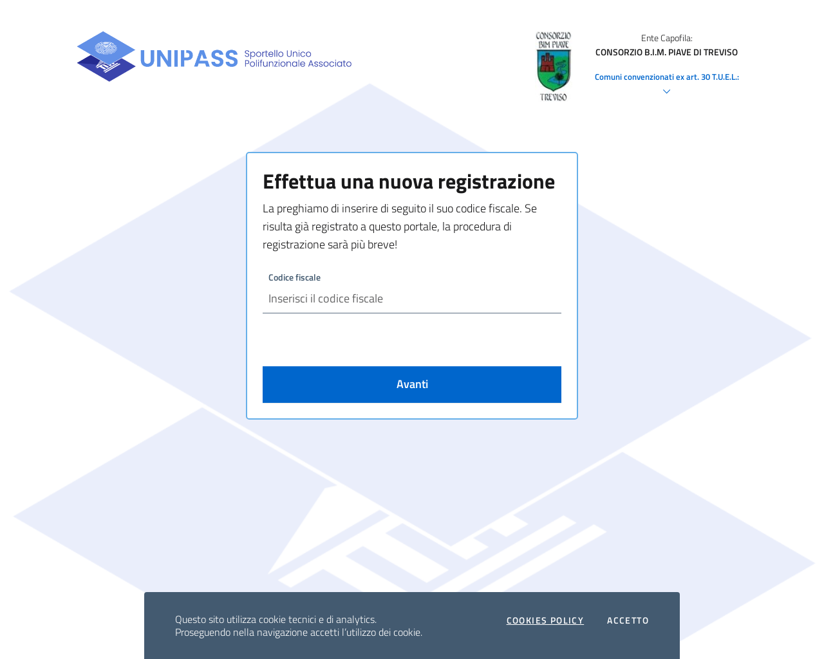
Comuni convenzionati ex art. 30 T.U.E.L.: (667, 85)
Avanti (412, 384)
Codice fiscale (294, 277)
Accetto (628, 620)
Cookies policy (546, 620)
